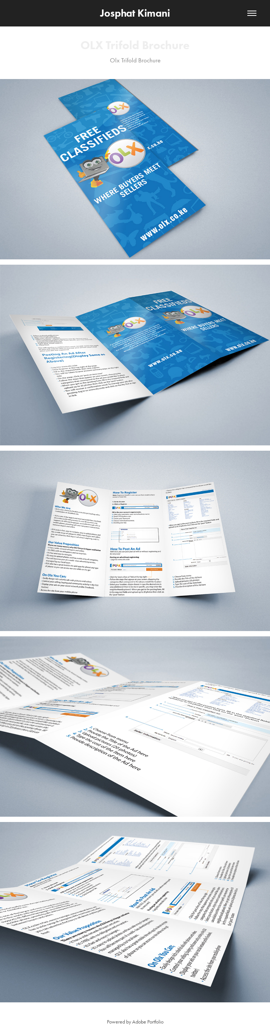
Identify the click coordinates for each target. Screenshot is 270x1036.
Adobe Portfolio (148, 1022)
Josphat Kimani (135, 13)
